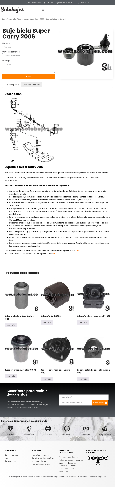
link (78, 250)
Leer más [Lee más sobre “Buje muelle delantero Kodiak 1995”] (10, 325)
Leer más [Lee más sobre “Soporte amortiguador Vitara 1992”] (47, 379)
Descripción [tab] (13, 84)
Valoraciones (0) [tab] (31, 84)
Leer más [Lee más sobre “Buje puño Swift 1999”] (47, 322)
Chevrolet (12, 19)
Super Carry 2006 (37, 19)
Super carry (23, 19)
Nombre (6, 43)
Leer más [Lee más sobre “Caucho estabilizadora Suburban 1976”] (83, 379)
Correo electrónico (11, 52)
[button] (43, 10)
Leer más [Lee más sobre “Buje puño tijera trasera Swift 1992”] (83, 322)
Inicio (4, 19)
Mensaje (6, 60)
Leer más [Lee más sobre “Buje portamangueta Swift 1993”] (10, 376)
